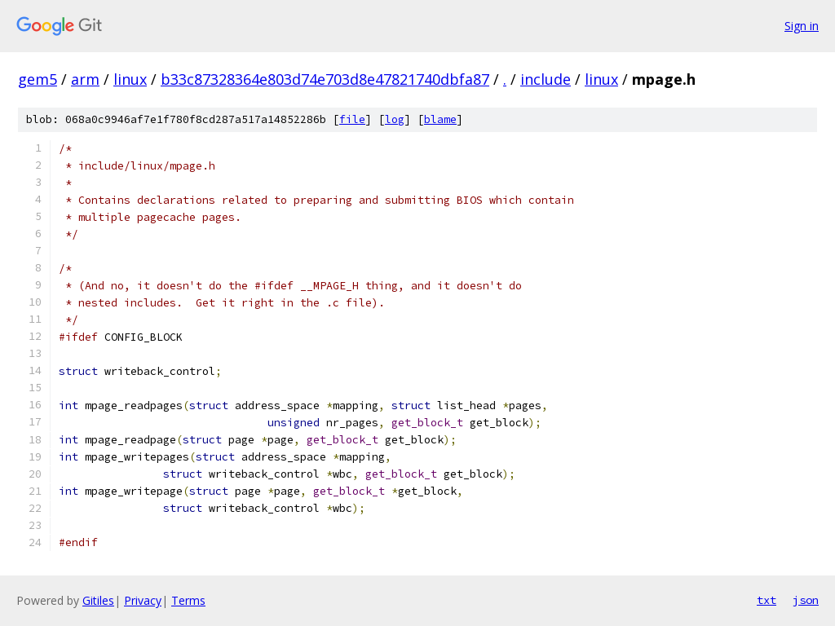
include (545, 79)
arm (85, 79)
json (806, 600)
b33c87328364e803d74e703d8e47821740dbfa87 (325, 79)
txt (766, 600)
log (394, 119)
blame (440, 119)
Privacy (142, 600)
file (352, 119)
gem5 (37, 79)
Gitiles (98, 600)
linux (130, 79)
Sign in (801, 25)
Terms (188, 600)
